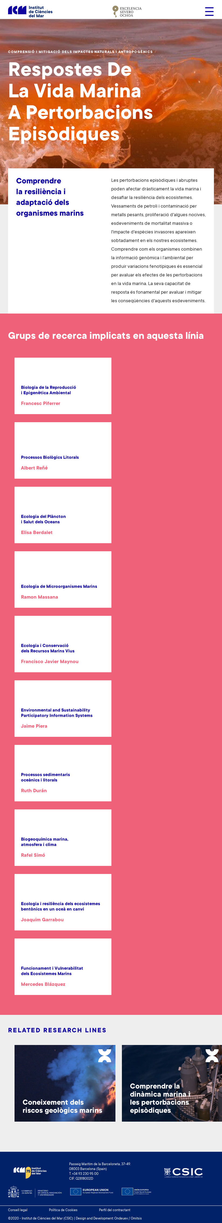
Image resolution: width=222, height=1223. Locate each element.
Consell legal (17, 1210)
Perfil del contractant (114, 1210)
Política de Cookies (63, 1210)
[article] (63, 396)
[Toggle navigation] (208, 11)
